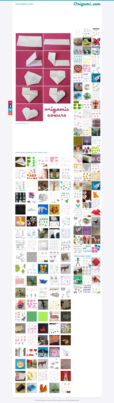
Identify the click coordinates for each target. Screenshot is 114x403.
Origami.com (87, 4)
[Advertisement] (43, 18)
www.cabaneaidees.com (22, 123)
